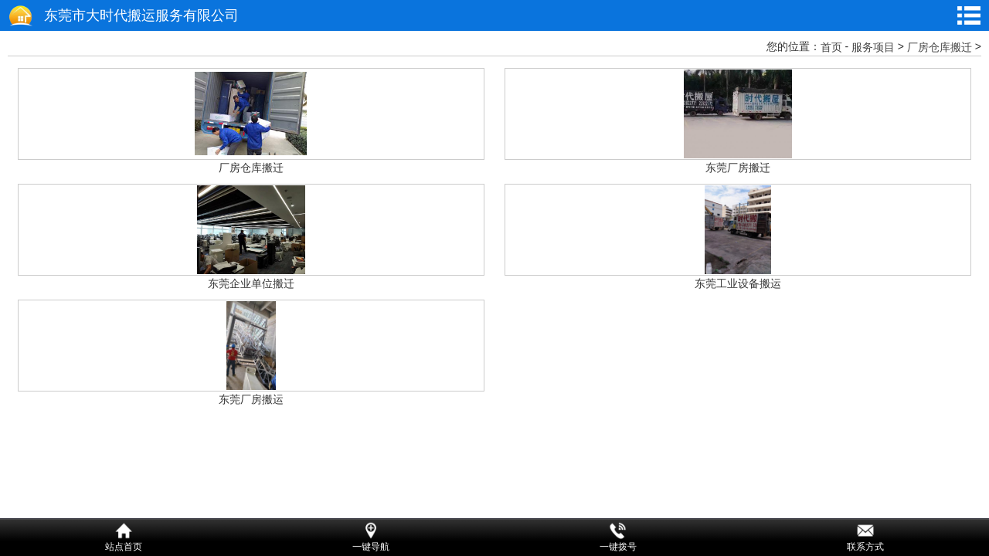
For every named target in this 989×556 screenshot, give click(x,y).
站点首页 (123, 546)
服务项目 (873, 47)
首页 (831, 47)
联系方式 (865, 546)
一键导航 (370, 546)
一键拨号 (618, 546)
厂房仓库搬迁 (939, 47)
